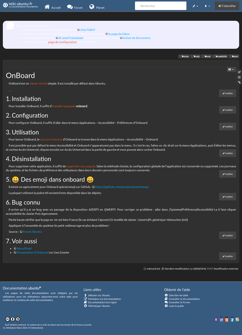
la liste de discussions (137, 38)
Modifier (229, 93)
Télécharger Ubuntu (97, 305)
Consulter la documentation (182, 298)
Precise (183, 56)
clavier (234, 56)
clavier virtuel (38, 83)
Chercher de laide (176, 295)
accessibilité (220, 56)
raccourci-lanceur (51, 139)
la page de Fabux (119, 34)
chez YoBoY (87, 29)
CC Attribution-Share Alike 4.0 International (23, 327)
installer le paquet (63, 106)
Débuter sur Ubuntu (97, 295)
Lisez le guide (174, 305)
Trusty (195, 56)
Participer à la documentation (102, 298)
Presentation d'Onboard (32, 252)
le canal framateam (71, 38)
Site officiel (24, 248)
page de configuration (62, 42)
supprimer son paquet (80, 166)
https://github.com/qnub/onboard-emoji (121, 186)
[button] (195, 5)
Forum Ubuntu (32, 231)
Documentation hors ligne (100, 302)
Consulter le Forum (177, 302)
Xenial (206, 56)
